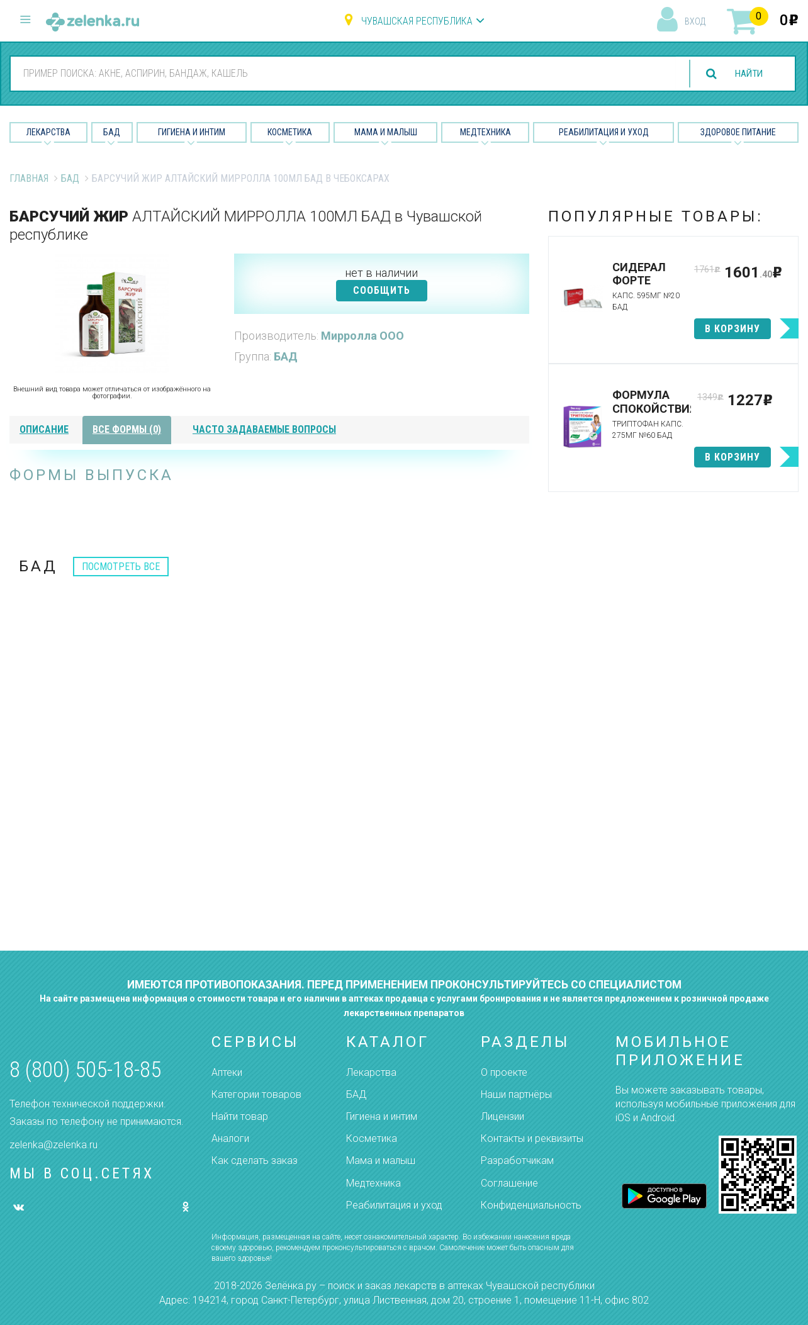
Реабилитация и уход (604, 132)
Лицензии (502, 1116)
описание (44, 429)
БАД (111, 132)
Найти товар (239, 1116)
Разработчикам (517, 1160)
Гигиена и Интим (191, 132)
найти (746, 74)
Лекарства (48, 132)
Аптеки (226, 1072)
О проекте (504, 1072)
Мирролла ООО (362, 335)
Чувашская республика (417, 21)
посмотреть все (121, 567)
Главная (28, 178)
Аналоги (230, 1138)
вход (695, 21)
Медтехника (485, 132)
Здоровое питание (738, 132)
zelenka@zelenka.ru (53, 1145)
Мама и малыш (385, 132)
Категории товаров (256, 1094)
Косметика (289, 132)
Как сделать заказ (254, 1160)
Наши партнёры (516, 1094)
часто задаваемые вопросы (264, 429)
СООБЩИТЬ (381, 290)
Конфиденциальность (531, 1205)
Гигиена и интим (381, 1116)
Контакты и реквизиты (532, 1138)
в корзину (732, 329)
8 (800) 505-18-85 (85, 1070)
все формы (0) (127, 429)
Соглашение (509, 1183)
